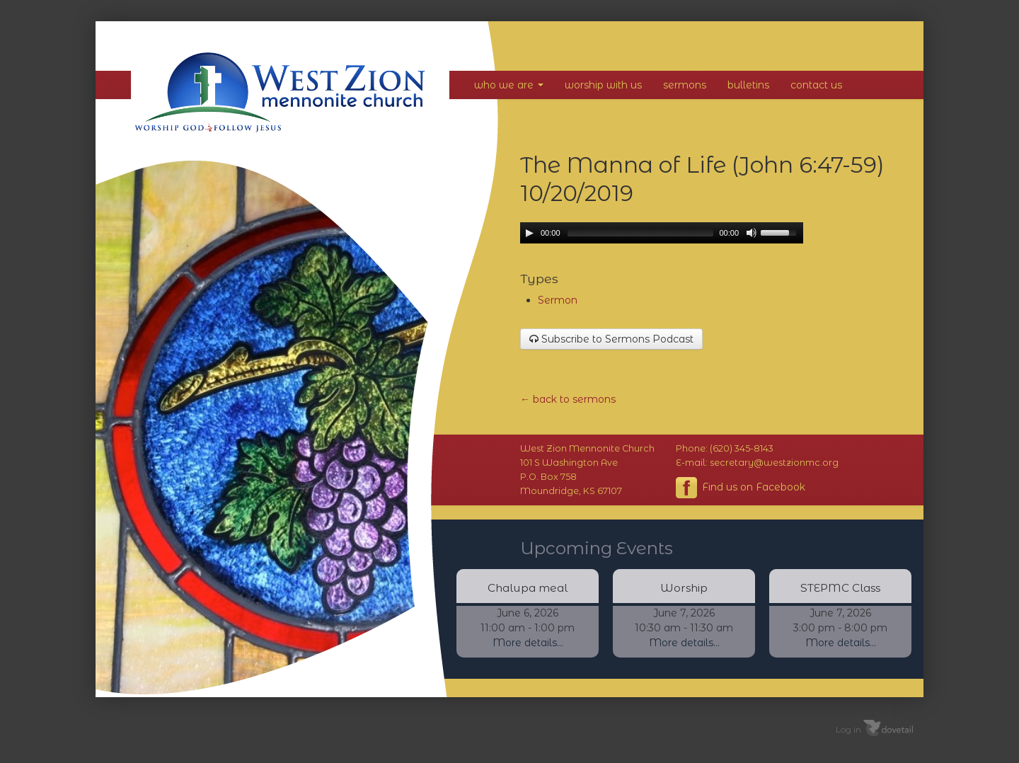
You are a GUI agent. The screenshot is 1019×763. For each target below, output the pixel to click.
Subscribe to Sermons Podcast (611, 339)
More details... (528, 642)
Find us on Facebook (740, 487)
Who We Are (508, 85)
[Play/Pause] (529, 233)
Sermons (684, 85)
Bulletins (748, 85)
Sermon (557, 300)
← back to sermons (568, 399)
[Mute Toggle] (751, 233)
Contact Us (816, 85)
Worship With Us (603, 85)
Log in (848, 729)
